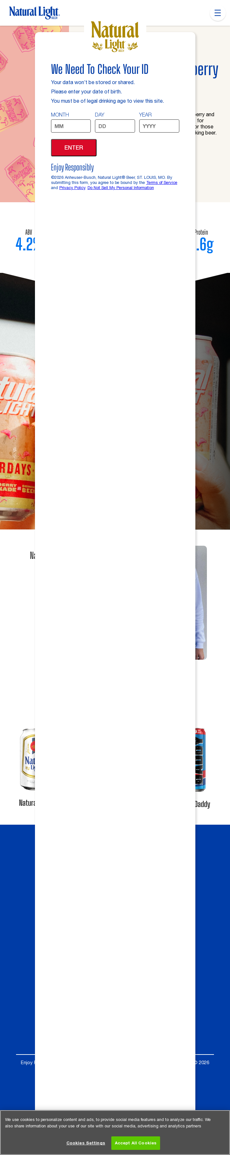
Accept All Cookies (136, 1143)
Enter (73, 147)
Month (60, 114)
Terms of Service (161, 182)
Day (99, 114)
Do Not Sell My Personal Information (121, 187)
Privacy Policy (72, 187)
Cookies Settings (85, 1143)
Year (145, 114)
